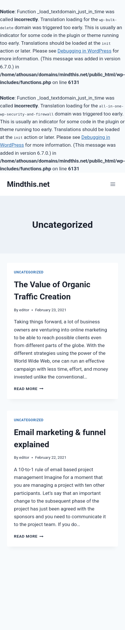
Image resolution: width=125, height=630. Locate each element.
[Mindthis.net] (28, 184)
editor (24, 309)
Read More (29, 388)
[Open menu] (112, 184)
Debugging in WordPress (84, 51)
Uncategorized (29, 272)
